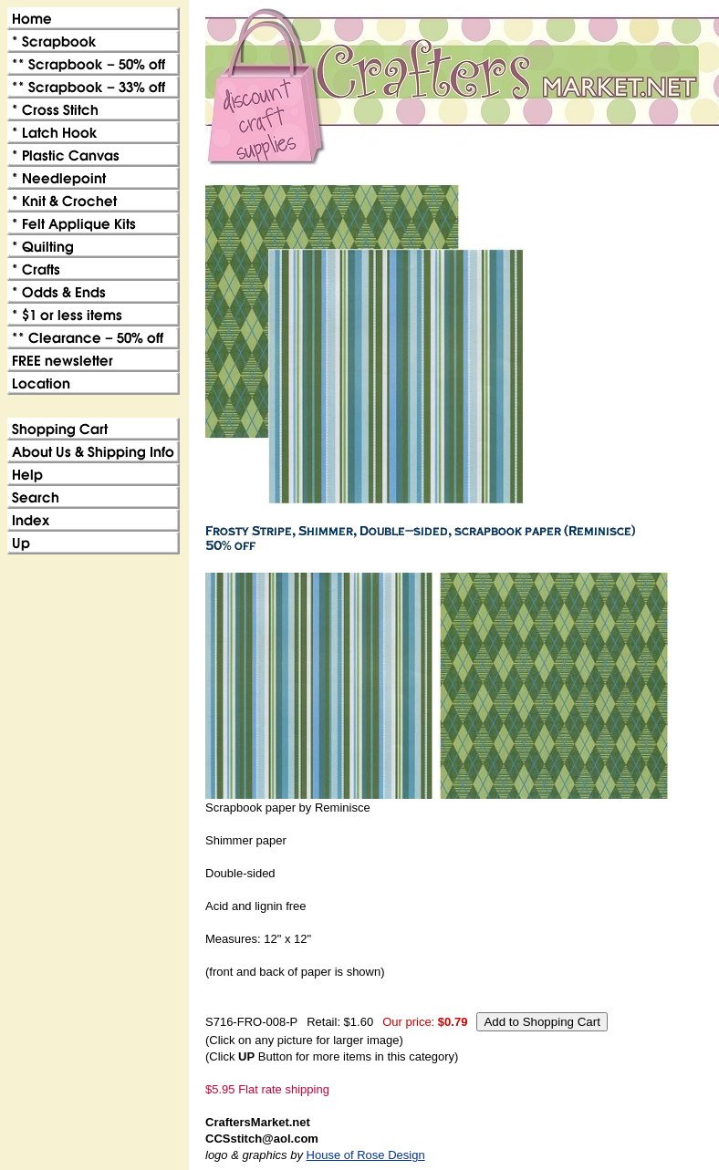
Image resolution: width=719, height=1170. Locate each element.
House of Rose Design (366, 1155)
